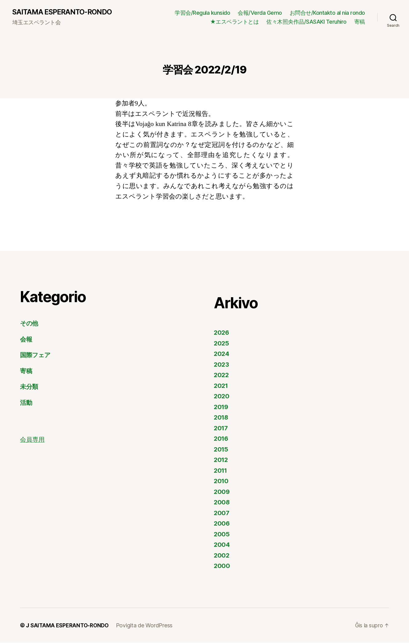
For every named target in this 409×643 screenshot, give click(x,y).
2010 (221, 481)
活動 (26, 403)
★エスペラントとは (234, 22)
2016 (221, 439)
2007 (222, 513)
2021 (221, 386)
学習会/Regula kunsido (202, 13)
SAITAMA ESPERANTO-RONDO (64, 12)
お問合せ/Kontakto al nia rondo (327, 13)
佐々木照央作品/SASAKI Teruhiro (306, 22)
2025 (222, 343)
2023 (222, 365)
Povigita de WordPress (147, 625)
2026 (222, 333)
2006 (222, 524)
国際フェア (36, 355)
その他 (30, 324)
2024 (222, 354)
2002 (222, 555)
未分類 (29, 387)
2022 (222, 375)
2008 (222, 503)
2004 (222, 545)
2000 (222, 566)
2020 (222, 396)
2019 (221, 407)
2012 (221, 460)
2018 (221, 418)
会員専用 (33, 440)
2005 (222, 534)
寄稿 (359, 22)
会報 (26, 339)
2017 (221, 428)
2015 (221, 449)
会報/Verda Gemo (260, 13)
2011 (221, 471)
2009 (222, 492)
